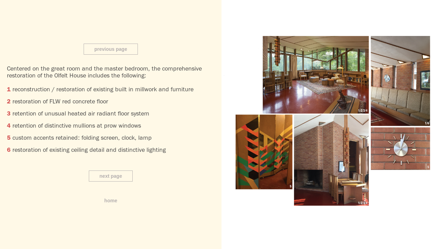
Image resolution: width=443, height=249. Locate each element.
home (110, 200)
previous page (110, 49)
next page (111, 176)
